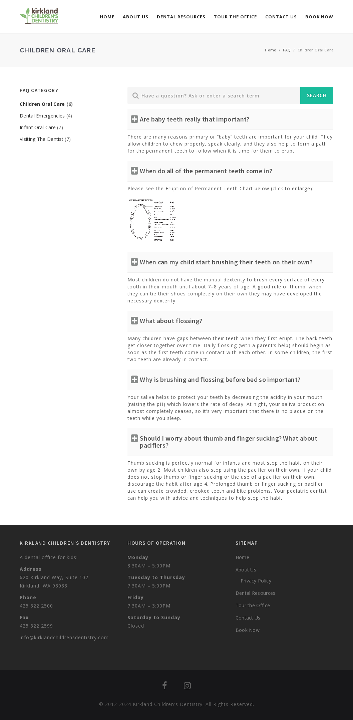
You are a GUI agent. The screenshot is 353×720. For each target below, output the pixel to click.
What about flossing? (171, 320)
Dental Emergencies (42, 115)
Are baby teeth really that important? (194, 119)
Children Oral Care (42, 104)
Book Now (319, 17)
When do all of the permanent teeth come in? (206, 171)
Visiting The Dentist (41, 139)
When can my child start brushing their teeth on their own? (226, 262)
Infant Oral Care (38, 127)
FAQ (287, 49)
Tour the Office (235, 17)
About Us (135, 17)
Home (107, 17)
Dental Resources (181, 17)
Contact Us (281, 17)
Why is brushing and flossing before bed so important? (220, 379)
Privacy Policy (256, 580)
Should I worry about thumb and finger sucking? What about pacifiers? (228, 441)
